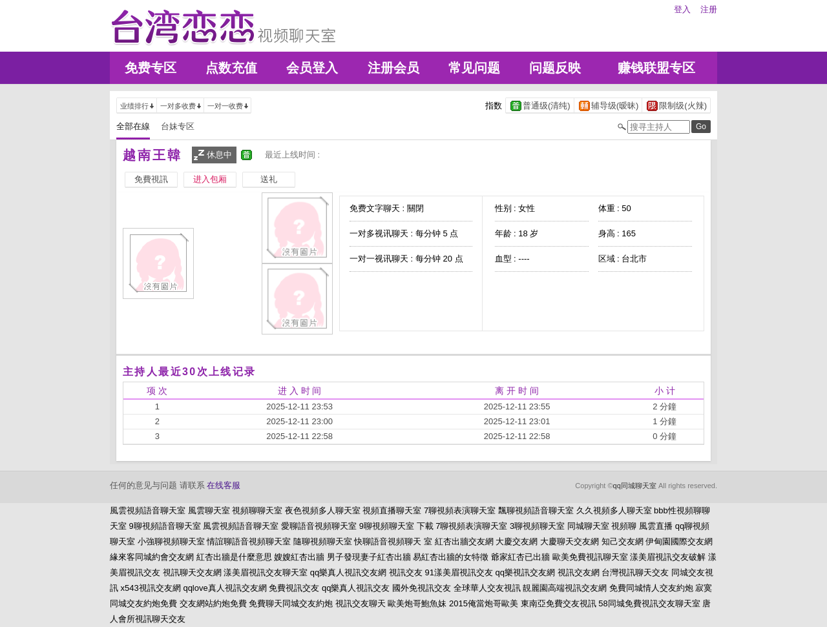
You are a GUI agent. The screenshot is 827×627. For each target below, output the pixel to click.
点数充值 (231, 68)
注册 (708, 9)
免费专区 (150, 68)
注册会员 (393, 68)
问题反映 (555, 68)
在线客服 (223, 485)
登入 (682, 9)
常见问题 (474, 68)
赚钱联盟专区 (656, 68)
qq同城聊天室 (634, 485)
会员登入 (312, 68)
